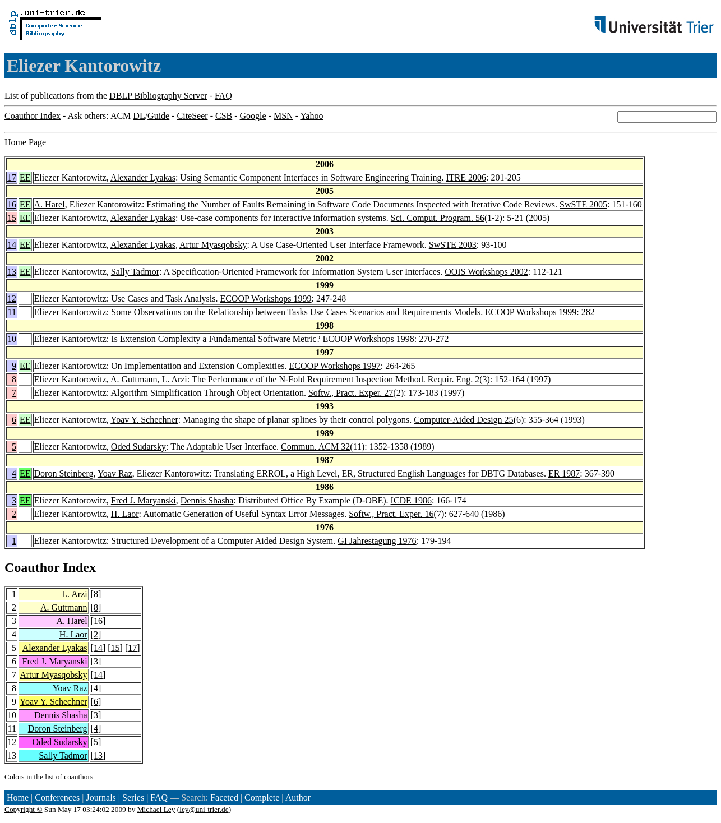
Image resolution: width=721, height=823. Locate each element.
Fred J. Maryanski (143, 500)
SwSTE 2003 (453, 244)
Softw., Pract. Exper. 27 (350, 392)
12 (11, 298)
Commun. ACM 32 (315, 446)
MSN (283, 116)
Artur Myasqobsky (213, 244)
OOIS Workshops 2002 (486, 271)
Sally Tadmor (135, 271)
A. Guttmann (134, 379)
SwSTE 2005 (583, 204)
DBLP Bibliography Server (158, 95)
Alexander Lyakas (142, 177)
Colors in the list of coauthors (48, 777)
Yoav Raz (115, 473)
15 (11, 218)
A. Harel (49, 204)
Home (18, 797)
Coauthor (31, 567)
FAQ (223, 95)
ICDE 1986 (411, 500)
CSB (223, 116)
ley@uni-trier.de (203, 809)
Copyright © (23, 809)
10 (11, 339)
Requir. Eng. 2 (453, 379)
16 (11, 204)
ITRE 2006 (466, 177)
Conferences (57, 797)
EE (25, 177)
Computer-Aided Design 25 (463, 419)
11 (12, 312)
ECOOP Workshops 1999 (265, 298)
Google (253, 116)
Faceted (224, 797)
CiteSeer (192, 116)
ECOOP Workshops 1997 (335, 366)
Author (298, 797)
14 (11, 244)
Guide (158, 116)
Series (133, 797)
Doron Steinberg (64, 473)
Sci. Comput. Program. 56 (437, 218)
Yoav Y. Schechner (144, 419)
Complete (261, 797)
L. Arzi (174, 379)
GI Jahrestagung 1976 (377, 540)
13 (11, 271)
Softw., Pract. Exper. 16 (391, 514)
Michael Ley (156, 809)
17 (11, 177)
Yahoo (311, 116)
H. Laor (125, 514)
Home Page (25, 142)
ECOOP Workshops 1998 (368, 339)
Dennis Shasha (207, 500)
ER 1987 (564, 473)
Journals (100, 797)
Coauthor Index (32, 116)
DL (139, 116)
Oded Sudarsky (138, 446)
